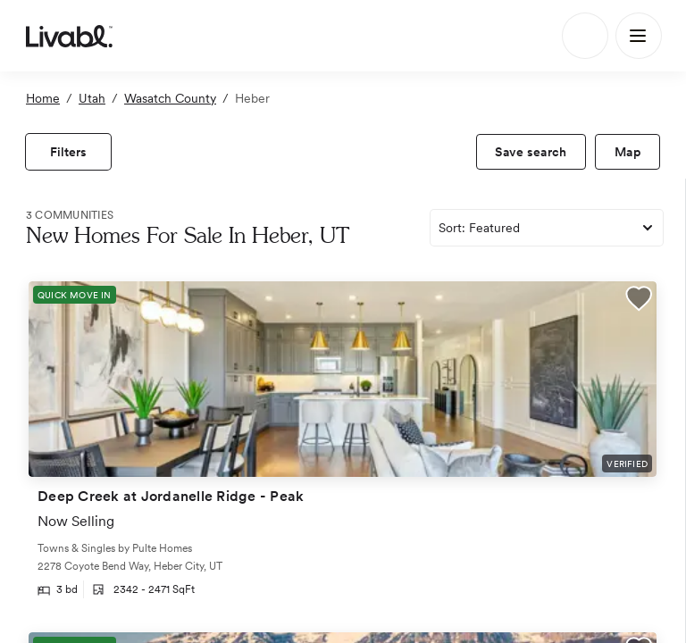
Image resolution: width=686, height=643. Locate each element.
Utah (92, 98)
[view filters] (68, 152)
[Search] (585, 35)
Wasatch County (170, 98)
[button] (638, 301)
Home (43, 98)
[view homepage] (69, 35)
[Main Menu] (638, 35)
